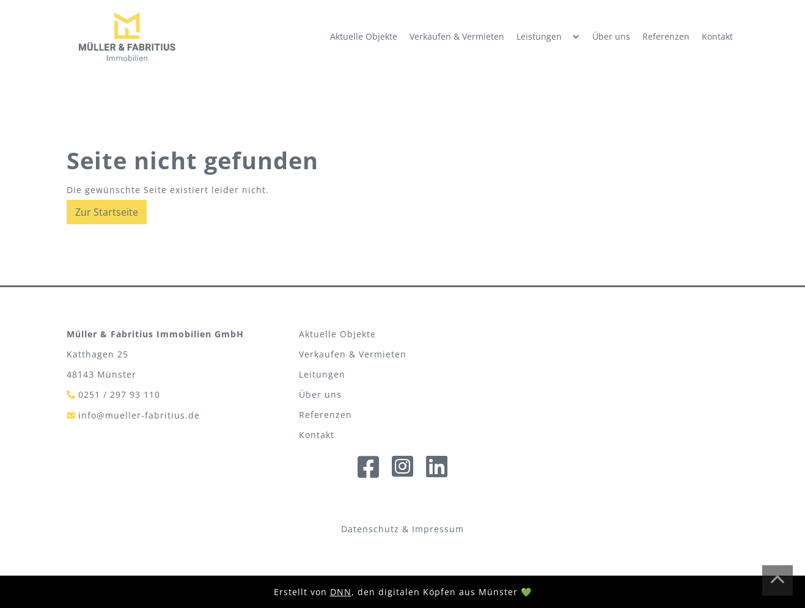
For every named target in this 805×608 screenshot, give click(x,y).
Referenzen (665, 36)
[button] (548, 36)
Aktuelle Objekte (363, 36)
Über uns (611, 36)
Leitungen (322, 374)
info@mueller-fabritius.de (139, 415)
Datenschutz (370, 529)
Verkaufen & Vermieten (457, 36)
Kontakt (717, 36)
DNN (340, 592)
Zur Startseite (106, 212)
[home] (127, 36)
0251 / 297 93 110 (119, 394)
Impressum (438, 529)
